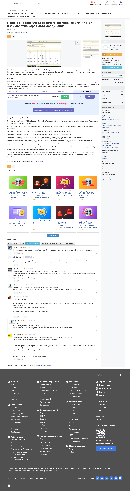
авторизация (49, 365)
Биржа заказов (106, 388)
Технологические (46, 451)
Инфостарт (39, 161)
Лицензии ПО (45, 442)
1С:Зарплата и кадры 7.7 (110, 147)
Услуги (42, 422)
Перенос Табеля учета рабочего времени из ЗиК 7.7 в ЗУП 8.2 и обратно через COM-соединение (51, 24)
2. (13, 257)
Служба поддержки (106, 425)
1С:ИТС (43, 416)
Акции (42, 413)
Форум (102, 392)
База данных (16, 423)
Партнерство (45, 428)
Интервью (15, 394)
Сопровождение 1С (49, 410)
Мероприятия (105, 381)
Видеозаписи (105, 385)
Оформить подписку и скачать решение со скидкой (53, 110)
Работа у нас (101, 416)
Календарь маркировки (78, 438)
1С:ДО (71, 426)
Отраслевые (45, 445)
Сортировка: (52, 243)
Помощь (99, 413)
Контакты (99, 420)
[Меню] (9, 3)
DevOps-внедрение (18, 446)
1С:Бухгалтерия (75, 404)
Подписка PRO (16, 408)
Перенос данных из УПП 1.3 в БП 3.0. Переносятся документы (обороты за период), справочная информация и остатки (41, 197)
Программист (106, 127)
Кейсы (42, 425)
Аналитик (73, 387)
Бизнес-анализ (46, 384)
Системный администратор (111, 125)
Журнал (14, 381)
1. (13, 247)
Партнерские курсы (77, 397)
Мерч (101, 395)
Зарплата (105, 118)
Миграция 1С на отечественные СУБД (19, 458)
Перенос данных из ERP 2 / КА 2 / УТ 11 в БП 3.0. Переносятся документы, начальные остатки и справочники (88, 225)
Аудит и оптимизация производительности (19, 453)
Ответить (20, 253)
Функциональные (17, 411)
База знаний (16, 405)
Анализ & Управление (50, 381)
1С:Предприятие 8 (108, 138)
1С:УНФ (72, 414)
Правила (99, 410)
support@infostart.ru (104, 443)
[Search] (109, 375)
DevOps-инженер (76, 394)
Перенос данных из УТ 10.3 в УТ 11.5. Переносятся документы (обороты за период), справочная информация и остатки (65, 227)
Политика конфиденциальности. (45, 471)
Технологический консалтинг (22, 449)
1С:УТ (71, 417)
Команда (43, 396)
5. (13, 296)
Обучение (73, 381)
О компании (101, 401)
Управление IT (45, 399)
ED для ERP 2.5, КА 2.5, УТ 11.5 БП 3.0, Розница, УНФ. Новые (64, 193)
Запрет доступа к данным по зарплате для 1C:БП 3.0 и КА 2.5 (18, 223)
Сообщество (16, 432)
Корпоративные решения (51, 436)
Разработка (15, 420)
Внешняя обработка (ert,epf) (111, 132)
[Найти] (120, 375)
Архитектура (45, 402)
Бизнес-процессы (47, 387)
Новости (14, 384)
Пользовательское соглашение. (20, 471)
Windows (105, 152)
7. (13, 335)
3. (13, 269)
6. (14, 321)
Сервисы (43, 419)
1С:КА (71, 411)
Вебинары (44, 431)
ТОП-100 (14, 397)
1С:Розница (73, 420)
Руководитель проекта (78, 391)
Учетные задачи (17, 414)
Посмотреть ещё (53, 235)
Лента (13, 391)
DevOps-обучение (18, 440)
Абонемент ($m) (107, 180)
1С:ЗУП (72, 423)
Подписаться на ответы (16, 243)
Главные (14, 387)
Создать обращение (106, 448)
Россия (104, 158)
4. (13, 285)
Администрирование (19, 426)
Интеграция (15, 429)
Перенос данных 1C (114, 120)
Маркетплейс (75, 402)
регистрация (39, 365)
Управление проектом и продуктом (49, 392)
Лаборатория (17, 437)
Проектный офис (77, 446)
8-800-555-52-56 (103, 441)
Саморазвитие (45, 405)
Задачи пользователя (19, 417)
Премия (14, 400)
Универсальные (75, 429)
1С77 (71, 435)
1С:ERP (72, 408)
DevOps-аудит (16, 443)
